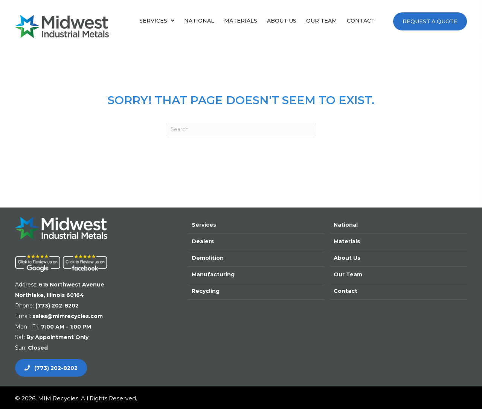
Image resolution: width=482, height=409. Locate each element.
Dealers (203, 241)
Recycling (206, 291)
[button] (430, 21)
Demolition (208, 257)
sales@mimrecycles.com (67, 316)
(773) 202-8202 (57, 305)
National (346, 224)
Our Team (348, 274)
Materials (347, 241)
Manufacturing (213, 274)
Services (204, 224)
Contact (345, 291)
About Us (347, 257)
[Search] (241, 129)
